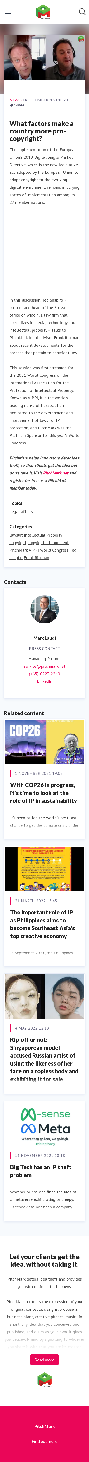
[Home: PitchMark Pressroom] (43, 12)
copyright (17, 542)
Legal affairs (21, 511)
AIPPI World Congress (49, 550)
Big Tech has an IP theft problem (40, 1171)
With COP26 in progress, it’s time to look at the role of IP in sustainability (43, 792)
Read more (44, 1359)
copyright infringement (48, 542)
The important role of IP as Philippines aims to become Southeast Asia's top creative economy (42, 924)
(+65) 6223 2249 (44, 673)
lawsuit (16, 535)
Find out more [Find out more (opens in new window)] (44, 1441)
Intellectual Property (43, 535)
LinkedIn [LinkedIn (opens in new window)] (44, 681)
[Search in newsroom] (82, 12)
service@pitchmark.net (44, 666)
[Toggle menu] (8, 12)
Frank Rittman (36, 557)
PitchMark (18, 550)
